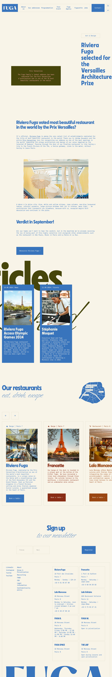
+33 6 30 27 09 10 (62, 611)
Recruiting (21, 575)
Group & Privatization (23, 571)
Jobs (86, 8)
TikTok (8, 573)
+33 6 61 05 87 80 (62, 583)
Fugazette (79, 8)
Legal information (22, 584)
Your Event (58, 8)
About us (23, 8)
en (108, 10)
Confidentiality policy (23, 589)
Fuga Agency (68, 8)
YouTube (9, 576)
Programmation (47, 8)
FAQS (19, 578)
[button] (34, 8)
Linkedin (9, 567)
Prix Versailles (29, 140)
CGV (18, 580)
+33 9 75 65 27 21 (88, 607)
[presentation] (66, 550)
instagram (10, 570)
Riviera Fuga (35, 136)
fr (108, 5)
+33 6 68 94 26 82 (88, 585)
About (19, 567)
